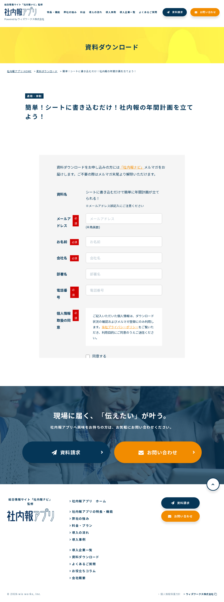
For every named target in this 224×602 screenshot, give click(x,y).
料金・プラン (82, 525)
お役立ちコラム (84, 571)
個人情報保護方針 (170, 594)
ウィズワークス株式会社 (201, 594)
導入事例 (79, 539)
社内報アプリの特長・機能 (92, 511)
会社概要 (79, 578)
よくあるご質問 (84, 564)
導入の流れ (80, 532)
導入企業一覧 (82, 550)
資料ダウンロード (47, 71)
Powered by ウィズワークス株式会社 (24, 19)
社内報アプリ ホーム (89, 501)
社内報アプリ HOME (19, 71)
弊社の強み (80, 518)
